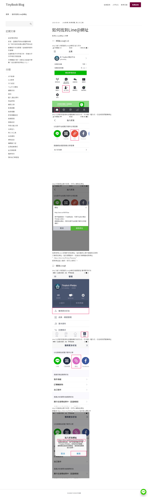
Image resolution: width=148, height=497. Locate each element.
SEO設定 (11, 83)
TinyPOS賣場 (13, 87)
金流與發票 (12, 150)
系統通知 (11, 136)
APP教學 (11, 76)
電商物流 (11, 154)
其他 (9, 94)
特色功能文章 (13, 125)
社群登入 (11, 129)
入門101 (116, 5)
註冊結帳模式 (13, 146)
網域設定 (11, 140)
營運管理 (11, 118)
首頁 (7, 14)
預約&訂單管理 (13, 157)
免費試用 (135, 5)
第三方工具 (79, 22)
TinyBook (74, 493)
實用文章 (11, 104)
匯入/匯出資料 (13, 97)
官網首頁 (107, 5)
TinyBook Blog (15, 4)
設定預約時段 (13, 38)
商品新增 (11, 101)
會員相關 (11, 111)
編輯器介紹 (12, 143)
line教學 (65, 22)
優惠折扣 (11, 90)
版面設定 (11, 122)
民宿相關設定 (13, 115)
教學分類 (124, 5)
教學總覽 (72, 22)
